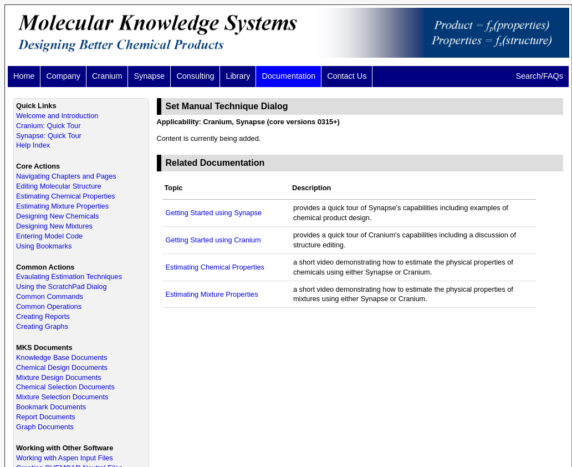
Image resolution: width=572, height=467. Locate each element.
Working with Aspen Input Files (64, 458)
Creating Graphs (42, 326)
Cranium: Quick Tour (48, 125)
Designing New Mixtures (54, 226)
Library (238, 76)
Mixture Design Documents (58, 377)
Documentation (288, 76)
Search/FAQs (539, 76)
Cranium (107, 76)
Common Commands (49, 296)
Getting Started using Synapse (214, 213)
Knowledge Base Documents (61, 357)
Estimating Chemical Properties (65, 196)
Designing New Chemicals (57, 216)
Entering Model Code (49, 236)
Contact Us (346, 76)
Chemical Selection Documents (65, 387)
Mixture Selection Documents (62, 397)
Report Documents (45, 417)
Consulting (195, 76)
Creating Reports (43, 316)
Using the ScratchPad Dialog (61, 286)
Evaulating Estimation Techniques (69, 276)
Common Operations (48, 306)
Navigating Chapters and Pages (66, 176)
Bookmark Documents (51, 407)
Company (63, 76)
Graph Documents (45, 427)
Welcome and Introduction (57, 115)
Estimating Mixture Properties (62, 206)
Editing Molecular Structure (58, 186)
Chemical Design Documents (62, 367)
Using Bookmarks (44, 246)
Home (23, 76)
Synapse (149, 76)
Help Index (33, 145)
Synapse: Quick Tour (48, 135)
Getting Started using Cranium (213, 240)
